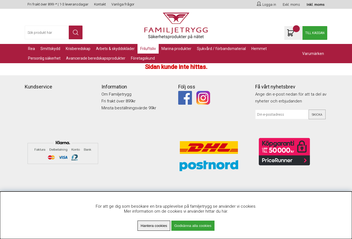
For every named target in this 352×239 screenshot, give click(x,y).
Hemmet (259, 48)
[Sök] (53, 32)
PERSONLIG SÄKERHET (44, 58)
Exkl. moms (291, 4)
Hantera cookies (154, 226)
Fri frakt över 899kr (118, 101)
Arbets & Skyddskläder (115, 48)
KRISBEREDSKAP (78, 48)
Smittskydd (50, 48)
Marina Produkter (176, 48)
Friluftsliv (148, 48)
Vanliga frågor (122, 4)
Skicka (317, 114)
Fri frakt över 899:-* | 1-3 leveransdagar (58, 4)
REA (31, 48)
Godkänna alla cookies (192, 226)
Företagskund (143, 58)
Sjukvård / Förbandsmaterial (221, 48)
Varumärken (313, 53)
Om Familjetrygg (116, 94)
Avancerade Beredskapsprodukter (95, 58)
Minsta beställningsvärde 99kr (128, 107)
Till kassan (314, 33)
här (224, 211)
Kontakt (100, 4)
